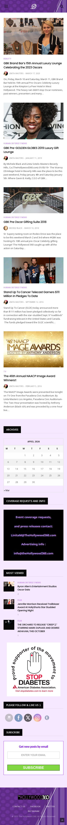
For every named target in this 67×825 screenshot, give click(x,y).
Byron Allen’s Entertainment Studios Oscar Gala (37, 588)
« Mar (7, 490)
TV (5, 371)
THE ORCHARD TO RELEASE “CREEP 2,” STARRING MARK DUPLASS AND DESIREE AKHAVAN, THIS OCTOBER (38, 628)
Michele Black (15, 228)
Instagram (33, 811)
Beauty (7, 59)
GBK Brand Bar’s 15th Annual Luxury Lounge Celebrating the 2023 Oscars (33, 65)
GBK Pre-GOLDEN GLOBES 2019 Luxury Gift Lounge (31, 150)
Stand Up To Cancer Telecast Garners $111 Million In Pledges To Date (31, 294)
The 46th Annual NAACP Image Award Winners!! (29, 378)
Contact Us (19, 806)
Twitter (50, 806)
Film (20, 600)
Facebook (35, 806)
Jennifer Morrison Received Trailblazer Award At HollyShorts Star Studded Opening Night (38, 607)
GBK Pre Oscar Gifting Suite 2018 (25, 222)
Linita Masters (16, 73)
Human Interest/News (15, 143)
